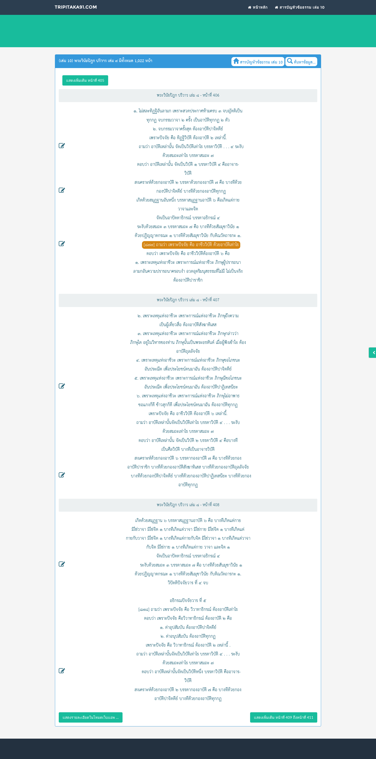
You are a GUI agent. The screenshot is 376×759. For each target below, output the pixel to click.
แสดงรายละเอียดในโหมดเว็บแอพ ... (91, 717)
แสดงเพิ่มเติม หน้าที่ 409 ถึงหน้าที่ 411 (283, 717)
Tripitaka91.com (77, 10)
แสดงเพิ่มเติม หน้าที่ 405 (85, 80)
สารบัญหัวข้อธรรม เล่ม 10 (300, 10)
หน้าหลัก (258, 10)
